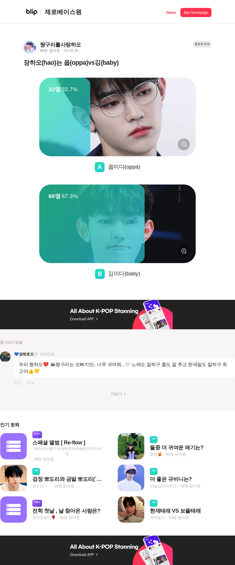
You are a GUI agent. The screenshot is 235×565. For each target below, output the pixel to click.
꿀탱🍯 (156, 454)
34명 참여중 (64, 486)
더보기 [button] (116, 394)
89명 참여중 (44, 459)
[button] (171, 12)
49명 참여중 (190, 486)
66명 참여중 (70, 517)
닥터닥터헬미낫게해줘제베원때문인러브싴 (67, 451)
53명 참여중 (176, 454)
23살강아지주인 (163, 486)
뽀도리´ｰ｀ (41, 486)
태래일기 (157, 517)
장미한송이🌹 (44, 517)
